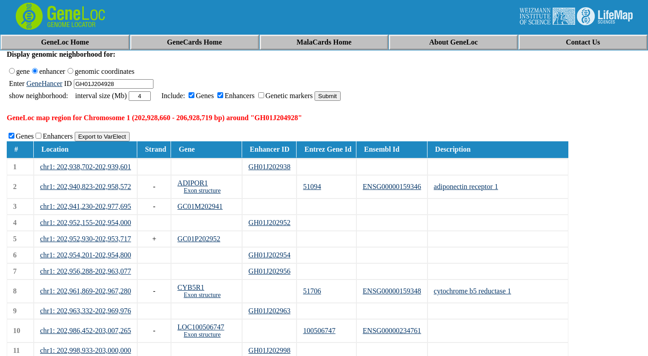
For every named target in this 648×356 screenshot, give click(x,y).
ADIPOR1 (192, 183)
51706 (312, 291)
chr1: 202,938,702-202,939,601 (85, 167)
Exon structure (202, 190)
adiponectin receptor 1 (466, 186)
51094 (312, 186)
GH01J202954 (269, 255)
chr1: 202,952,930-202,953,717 (85, 239)
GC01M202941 (199, 206)
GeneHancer (45, 83)
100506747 (319, 330)
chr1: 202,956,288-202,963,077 (85, 271)
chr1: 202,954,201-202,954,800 (85, 255)
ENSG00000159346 (392, 186)
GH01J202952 (269, 222)
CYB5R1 (190, 287)
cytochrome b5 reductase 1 (472, 291)
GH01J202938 (269, 167)
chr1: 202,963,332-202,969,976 (85, 311)
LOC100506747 (200, 327)
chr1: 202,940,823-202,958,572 (85, 186)
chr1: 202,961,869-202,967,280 (85, 291)
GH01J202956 (269, 271)
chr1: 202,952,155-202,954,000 (85, 222)
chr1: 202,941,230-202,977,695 (85, 206)
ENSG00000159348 (392, 291)
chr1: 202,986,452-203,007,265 (85, 330)
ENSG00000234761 (392, 330)
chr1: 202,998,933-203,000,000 (85, 350)
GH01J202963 (269, 311)
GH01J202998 (269, 350)
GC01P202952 (198, 239)
